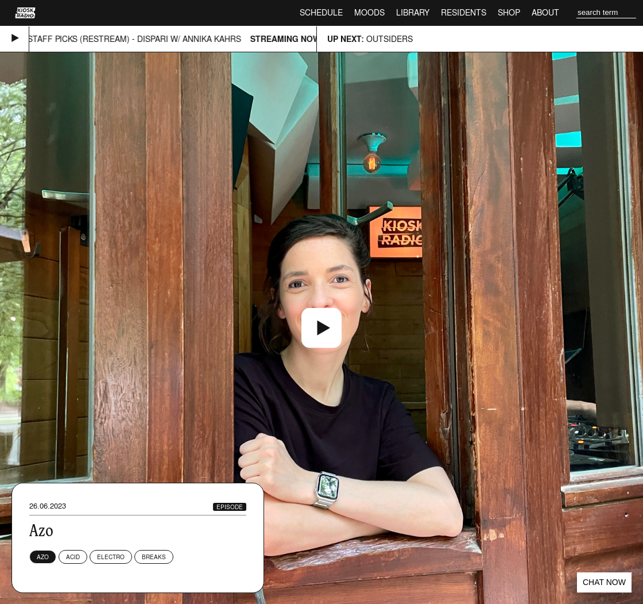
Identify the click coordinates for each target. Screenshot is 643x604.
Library (412, 12)
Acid (73, 557)
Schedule (321, 12)
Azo (43, 557)
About (545, 12)
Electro (111, 557)
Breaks (154, 557)
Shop (509, 12)
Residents (463, 12)
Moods (369, 12)
